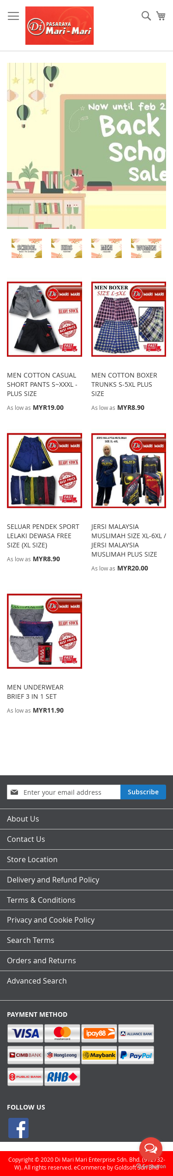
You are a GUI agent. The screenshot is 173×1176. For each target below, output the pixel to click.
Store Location (32, 859)
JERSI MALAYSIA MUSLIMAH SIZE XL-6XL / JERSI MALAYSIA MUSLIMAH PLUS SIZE (128, 540)
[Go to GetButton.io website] (151, 1167)
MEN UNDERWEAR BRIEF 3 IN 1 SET (35, 692)
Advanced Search (37, 981)
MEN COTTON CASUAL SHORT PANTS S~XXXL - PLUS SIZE (42, 384)
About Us (23, 819)
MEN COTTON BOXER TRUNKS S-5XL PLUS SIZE (124, 384)
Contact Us (26, 839)
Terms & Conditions (41, 900)
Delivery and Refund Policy (53, 880)
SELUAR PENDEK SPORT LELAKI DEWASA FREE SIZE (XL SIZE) (43, 535)
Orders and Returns (41, 960)
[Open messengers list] (150, 1148)
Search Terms (30, 940)
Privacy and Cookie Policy (51, 920)
